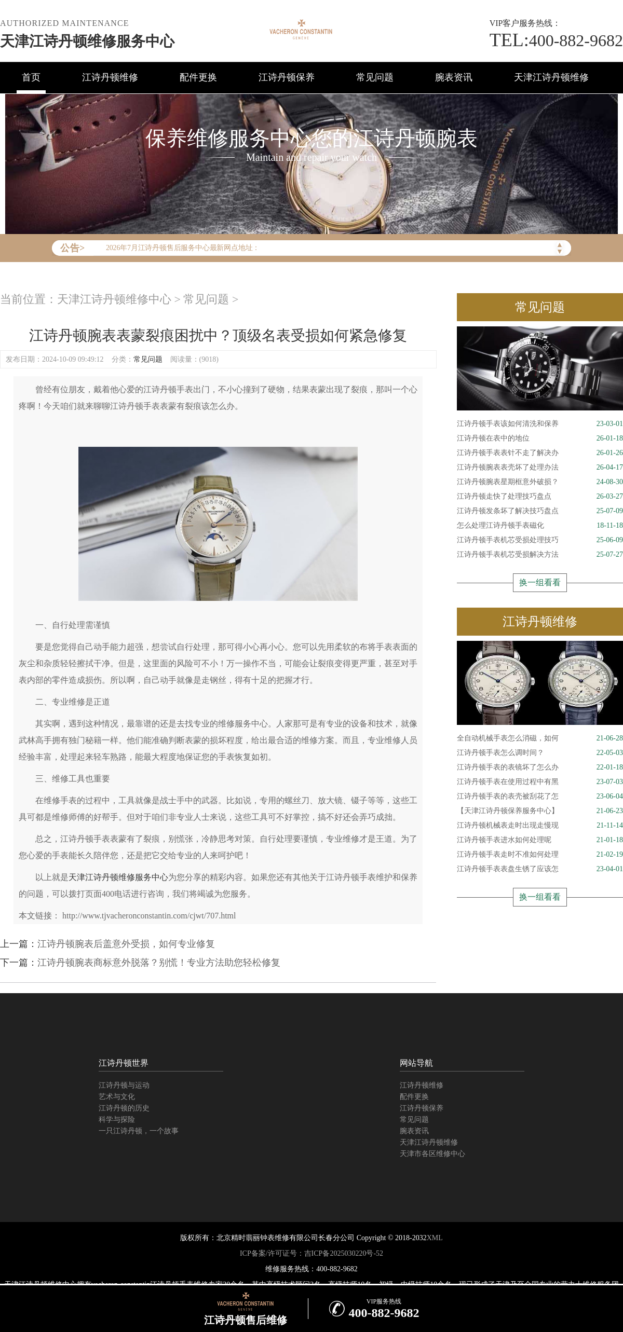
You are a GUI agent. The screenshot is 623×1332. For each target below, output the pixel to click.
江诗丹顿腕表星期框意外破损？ (540, 482)
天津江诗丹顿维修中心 (114, 299)
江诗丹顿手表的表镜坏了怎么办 (540, 767)
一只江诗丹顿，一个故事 (139, 1131)
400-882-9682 (556, 40)
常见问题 (375, 77)
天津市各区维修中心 (432, 1154)
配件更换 (198, 77)
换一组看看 (540, 582)
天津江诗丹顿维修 (551, 77)
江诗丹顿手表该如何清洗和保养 (540, 424)
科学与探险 (117, 1119)
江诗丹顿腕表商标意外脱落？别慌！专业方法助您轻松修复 (158, 962)
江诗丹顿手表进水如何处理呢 (540, 840)
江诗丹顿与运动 (124, 1085)
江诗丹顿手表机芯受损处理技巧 (540, 540)
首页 (31, 77)
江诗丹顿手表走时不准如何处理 (540, 854)
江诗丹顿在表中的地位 (540, 438)
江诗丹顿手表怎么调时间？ (540, 753)
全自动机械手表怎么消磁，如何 (540, 738)
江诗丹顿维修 (110, 77)
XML (435, 1238)
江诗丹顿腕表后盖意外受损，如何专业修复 (126, 944)
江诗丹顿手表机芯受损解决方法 (540, 554)
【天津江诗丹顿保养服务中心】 (540, 811)
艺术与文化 (117, 1097)
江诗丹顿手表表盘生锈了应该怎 (540, 869)
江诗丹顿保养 (287, 77)
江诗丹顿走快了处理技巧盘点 (540, 496)
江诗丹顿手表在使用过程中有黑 (540, 782)
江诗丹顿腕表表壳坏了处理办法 (540, 467)
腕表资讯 (453, 77)
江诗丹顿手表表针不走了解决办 (540, 453)
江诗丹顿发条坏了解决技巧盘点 (540, 511)
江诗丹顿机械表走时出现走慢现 (540, 825)
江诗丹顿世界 (123, 1063)
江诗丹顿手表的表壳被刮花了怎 (540, 796)
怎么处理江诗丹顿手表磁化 (540, 525)
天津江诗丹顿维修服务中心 (87, 41)
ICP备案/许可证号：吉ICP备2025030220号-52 (311, 1253)
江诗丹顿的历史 (124, 1108)
